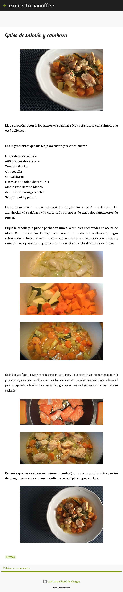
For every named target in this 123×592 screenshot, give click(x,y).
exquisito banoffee (31, 5)
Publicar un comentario (16, 568)
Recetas (10, 557)
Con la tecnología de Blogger (61, 581)
